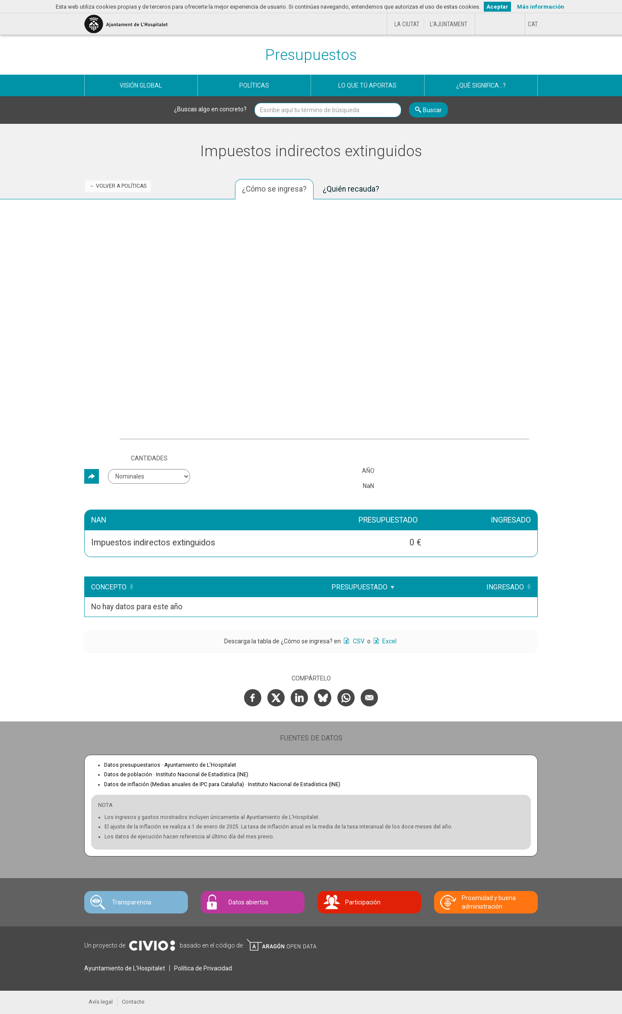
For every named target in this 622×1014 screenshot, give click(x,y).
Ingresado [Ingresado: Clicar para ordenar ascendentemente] (505, 587)
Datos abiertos (248, 902)
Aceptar (497, 6)
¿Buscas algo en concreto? (210, 109)
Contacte (133, 1001)
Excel (389, 641)
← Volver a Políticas (117, 186)
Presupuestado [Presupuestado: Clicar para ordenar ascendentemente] (359, 587)
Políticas (254, 85)
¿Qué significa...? (481, 85)
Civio (152, 945)
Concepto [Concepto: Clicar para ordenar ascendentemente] (109, 587)
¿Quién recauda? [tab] (351, 189)
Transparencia (131, 902)
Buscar (432, 110)
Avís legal (101, 1001)
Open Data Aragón (281, 945)
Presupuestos (311, 55)
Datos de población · (176, 775)
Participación (363, 902)
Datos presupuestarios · (170, 765)
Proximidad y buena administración (489, 902)
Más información (540, 6)
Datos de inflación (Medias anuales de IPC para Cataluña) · (222, 784)
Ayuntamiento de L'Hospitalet (124, 968)
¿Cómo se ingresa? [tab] (274, 189)
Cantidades (149, 458)
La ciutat (406, 24)
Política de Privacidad (203, 968)
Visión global (141, 85)
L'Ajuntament (448, 24)
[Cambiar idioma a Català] (533, 24)
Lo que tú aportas (367, 85)
